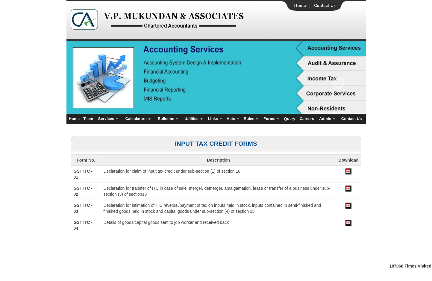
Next (338, 82)
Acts (233, 118)
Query (289, 118)
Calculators (138, 118)
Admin (327, 118)
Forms (271, 118)
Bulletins (168, 118)
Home (74, 118)
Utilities (193, 118)
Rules (251, 118)
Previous (90, 82)
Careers (307, 118)
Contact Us (351, 118)
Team (88, 118)
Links (215, 118)
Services (108, 118)
